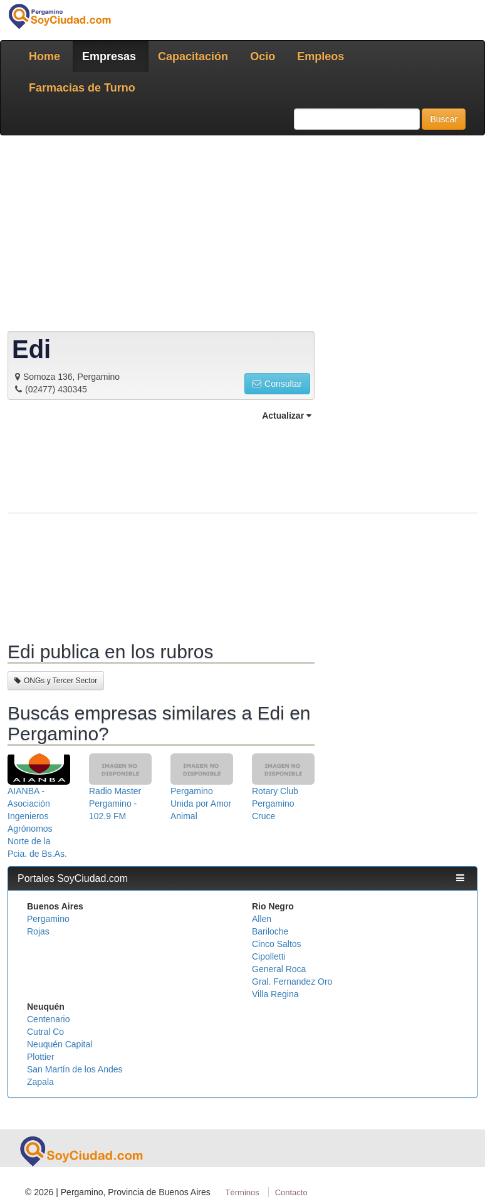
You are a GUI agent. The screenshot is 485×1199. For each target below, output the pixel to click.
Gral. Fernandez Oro (292, 981)
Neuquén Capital (59, 1044)
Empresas (109, 56)
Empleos (320, 56)
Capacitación (193, 56)
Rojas (38, 931)
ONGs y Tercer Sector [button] (55, 680)
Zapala (40, 1082)
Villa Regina (275, 994)
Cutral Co (45, 1032)
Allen (261, 919)
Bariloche (270, 931)
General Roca (279, 969)
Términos (242, 1192)
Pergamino (48, 919)
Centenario (48, 1019)
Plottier (41, 1057)
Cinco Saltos (276, 944)
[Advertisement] (161, 529)
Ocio (262, 56)
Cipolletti (269, 956)
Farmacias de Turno (82, 87)
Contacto (291, 1192)
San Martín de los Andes (75, 1069)
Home (44, 56)
